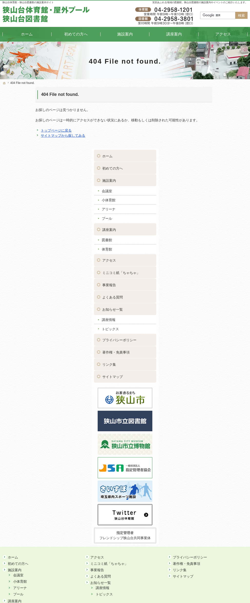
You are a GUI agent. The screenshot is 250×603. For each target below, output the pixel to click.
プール (199, 156)
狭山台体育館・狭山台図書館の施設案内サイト (28, 2)
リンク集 (201, 302)
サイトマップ (205, 314)
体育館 (199, 186)
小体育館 (201, 137)
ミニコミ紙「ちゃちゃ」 (213, 210)
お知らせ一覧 (205, 246)
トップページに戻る (23, 130)
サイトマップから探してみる (30, 135)
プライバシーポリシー (212, 277)
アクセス (201, 197)
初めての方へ (205, 105)
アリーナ (201, 146)
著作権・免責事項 (208, 289)
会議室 (199, 128)
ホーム (200, 93)
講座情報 (201, 257)
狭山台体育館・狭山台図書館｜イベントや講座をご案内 (125, 591)
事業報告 (201, 222)
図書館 (199, 177)
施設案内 (201, 118)
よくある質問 (205, 234)
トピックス (202, 266)
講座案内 (201, 167)
